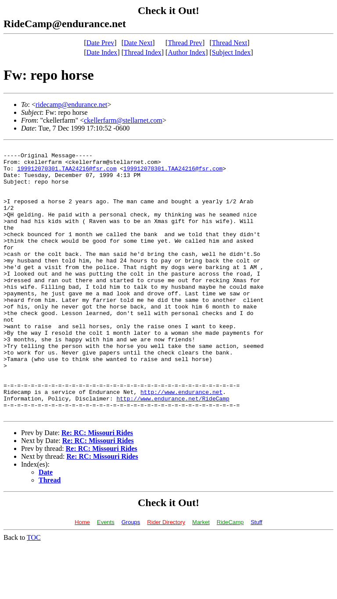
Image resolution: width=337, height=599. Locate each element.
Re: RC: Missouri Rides (97, 486)
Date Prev (100, 42)
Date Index (102, 52)
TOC (34, 591)
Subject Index (231, 52)
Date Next (138, 42)
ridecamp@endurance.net (72, 104)
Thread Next (229, 42)
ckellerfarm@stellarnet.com (123, 120)
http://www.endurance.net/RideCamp (172, 450)
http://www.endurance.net (181, 442)
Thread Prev (185, 42)
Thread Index (142, 52)
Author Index (186, 52)
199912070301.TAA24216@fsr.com (66, 173)
